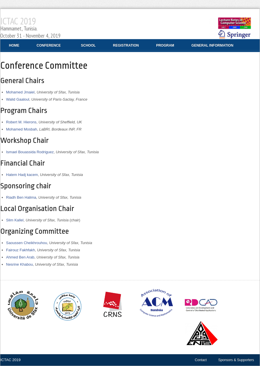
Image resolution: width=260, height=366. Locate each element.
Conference (46, 47)
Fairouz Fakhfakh (20, 250)
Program (165, 45)
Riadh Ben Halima (21, 197)
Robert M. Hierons (21, 122)
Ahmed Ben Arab (20, 257)
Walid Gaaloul (17, 99)
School (88, 45)
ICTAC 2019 (30, 27)
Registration (126, 45)
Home (14, 45)
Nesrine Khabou (19, 264)
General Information (210, 47)
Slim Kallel (15, 220)
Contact (201, 360)
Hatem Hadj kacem (22, 175)
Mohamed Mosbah (21, 129)
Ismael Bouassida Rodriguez (30, 152)
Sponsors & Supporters (236, 360)
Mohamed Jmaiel (20, 92)
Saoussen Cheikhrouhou (26, 243)
